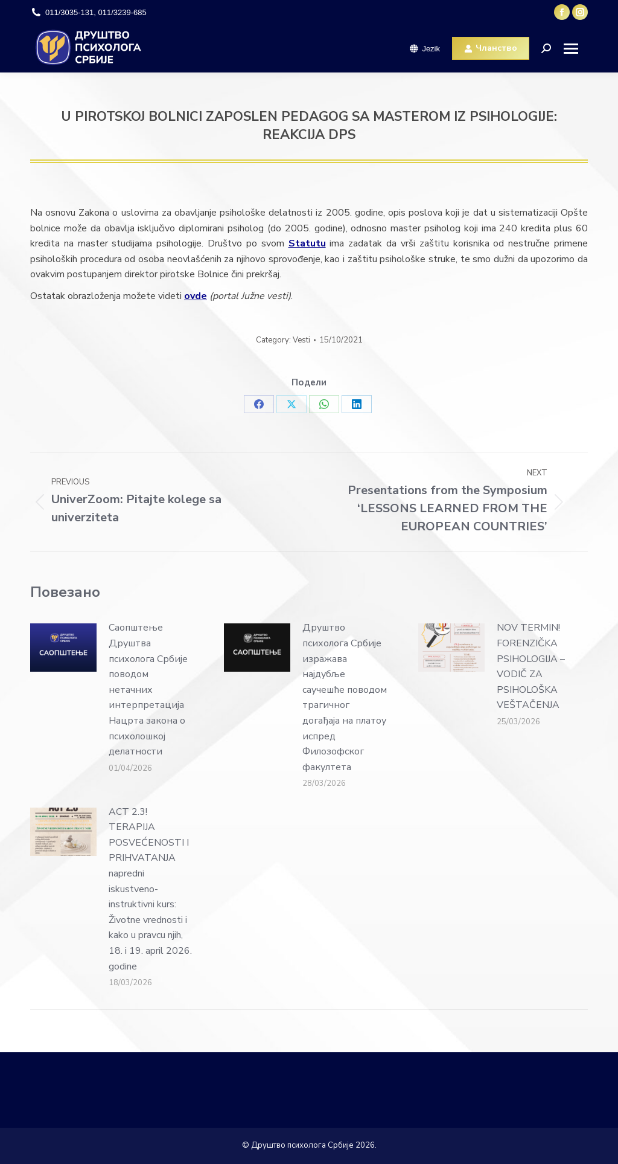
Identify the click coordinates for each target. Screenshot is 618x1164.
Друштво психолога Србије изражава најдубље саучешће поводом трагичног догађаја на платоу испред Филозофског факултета (344, 697)
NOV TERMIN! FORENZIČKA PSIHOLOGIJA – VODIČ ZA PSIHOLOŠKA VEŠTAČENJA (531, 666)
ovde (195, 296)
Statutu (307, 243)
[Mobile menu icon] (575, 48)
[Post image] (63, 647)
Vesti (301, 340)
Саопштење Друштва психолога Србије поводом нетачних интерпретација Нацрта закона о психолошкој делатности (148, 689)
